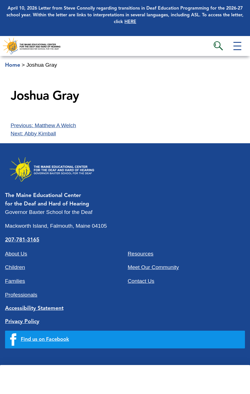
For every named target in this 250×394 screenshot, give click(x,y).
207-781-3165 (22, 240)
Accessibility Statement (34, 308)
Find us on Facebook (45, 339)
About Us (16, 254)
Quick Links (56, 385)
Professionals (21, 295)
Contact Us (141, 281)
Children (15, 267)
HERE (130, 22)
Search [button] (218, 46)
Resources (141, 254)
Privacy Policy (22, 321)
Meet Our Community (153, 267)
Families (15, 281)
